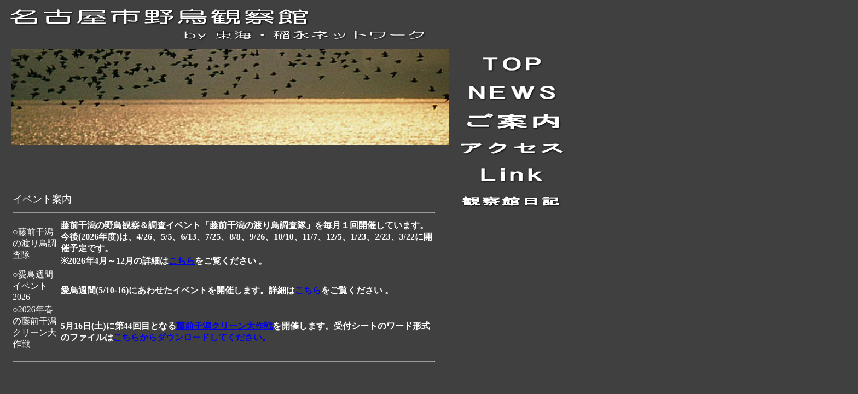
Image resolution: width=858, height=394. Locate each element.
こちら (182, 260)
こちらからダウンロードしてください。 (192, 337)
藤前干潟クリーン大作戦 (224, 326)
